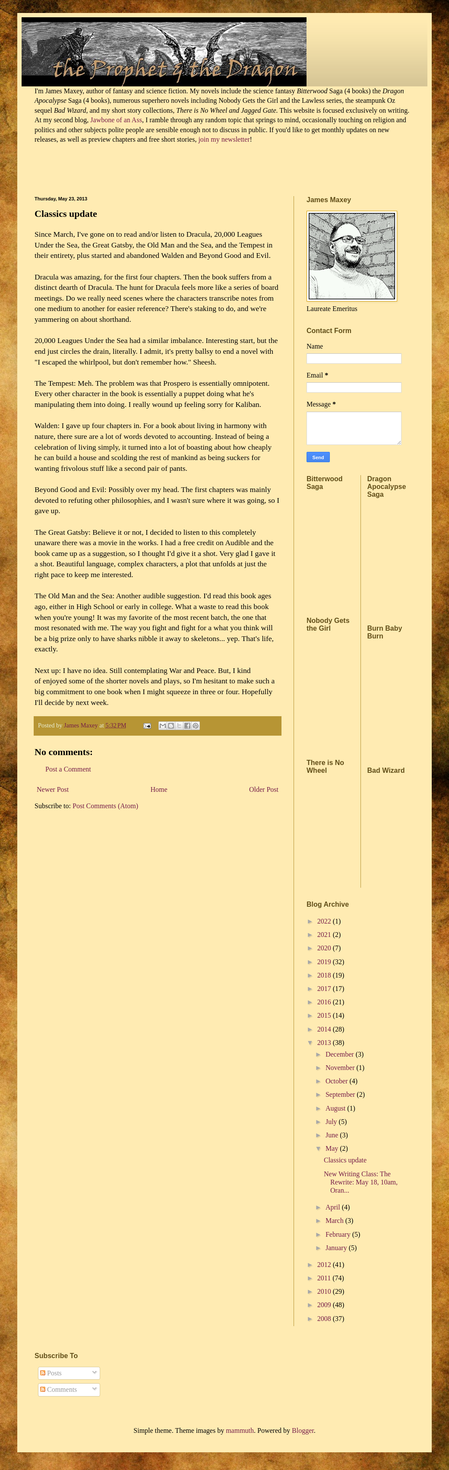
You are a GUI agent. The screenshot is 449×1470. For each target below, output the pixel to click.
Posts (51, 1373)
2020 (325, 948)
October (338, 1081)
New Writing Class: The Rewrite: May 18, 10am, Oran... (361, 1182)
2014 (325, 1029)
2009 (325, 1304)
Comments (58, 1389)
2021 (325, 934)
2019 (325, 961)
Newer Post (53, 789)
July (332, 1121)
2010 (325, 1291)
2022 (325, 921)
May (333, 1148)
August (336, 1108)
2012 (325, 1264)
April (334, 1207)
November (341, 1067)
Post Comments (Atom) (105, 806)
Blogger (303, 1430)
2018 (325, 975)
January (337, 1247)
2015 (325, 1015)
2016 (325, 1002)
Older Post (263, 789)
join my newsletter (224, 139)
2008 (325, 1318)
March (335, 1220)
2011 (324, 1278)
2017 (325, 988)
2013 (325, 1042)
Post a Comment (68, 769)
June (333, 1135)
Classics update (345, 1160)
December (341, 1054)
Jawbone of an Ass (115, 120)
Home (159, 789)
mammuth (240, 1430)
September (341, 1094)
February (339, 1234)
